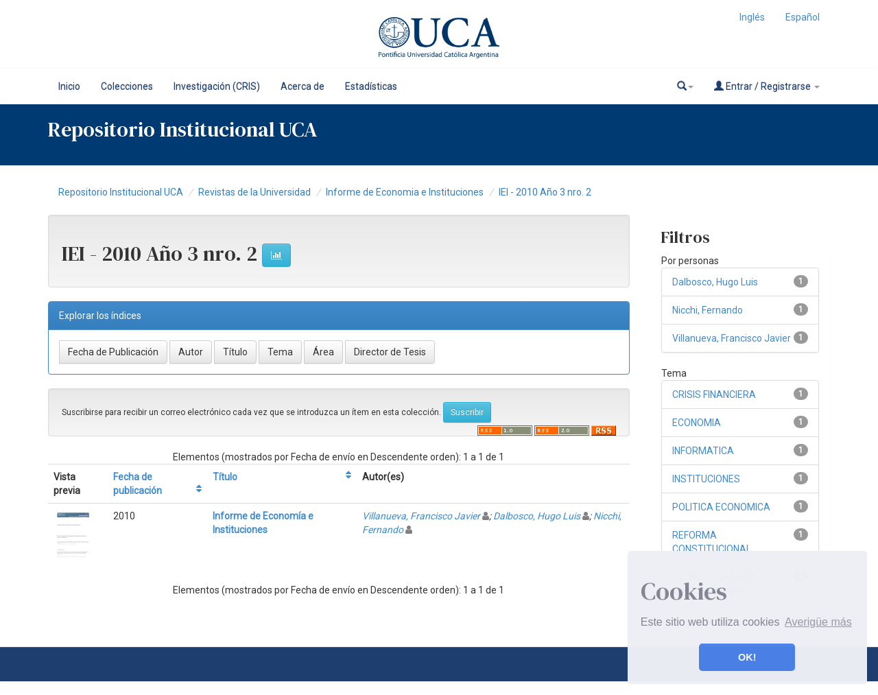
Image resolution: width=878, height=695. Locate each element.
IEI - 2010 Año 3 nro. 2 (545, 192)
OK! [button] (747, 657)
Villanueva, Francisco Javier (421, 515)
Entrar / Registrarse (767, 86)
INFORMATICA (703, 450)
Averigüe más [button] (818, 622)
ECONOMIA (696, 422)
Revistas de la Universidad (254, 192)
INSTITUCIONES (706, 478)
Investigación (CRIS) (217, 86)
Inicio (69, 86)
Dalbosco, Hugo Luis (536, 515)
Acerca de (302, 86)
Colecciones (127, 86)
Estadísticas (371, 86)
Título (225, 476)
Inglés (752, 17)
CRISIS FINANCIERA (714, 394)
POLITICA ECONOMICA (721, 507)
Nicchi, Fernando (707, 310)
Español (802, 17)
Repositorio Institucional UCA (120, 192)
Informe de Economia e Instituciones (405, 192)
